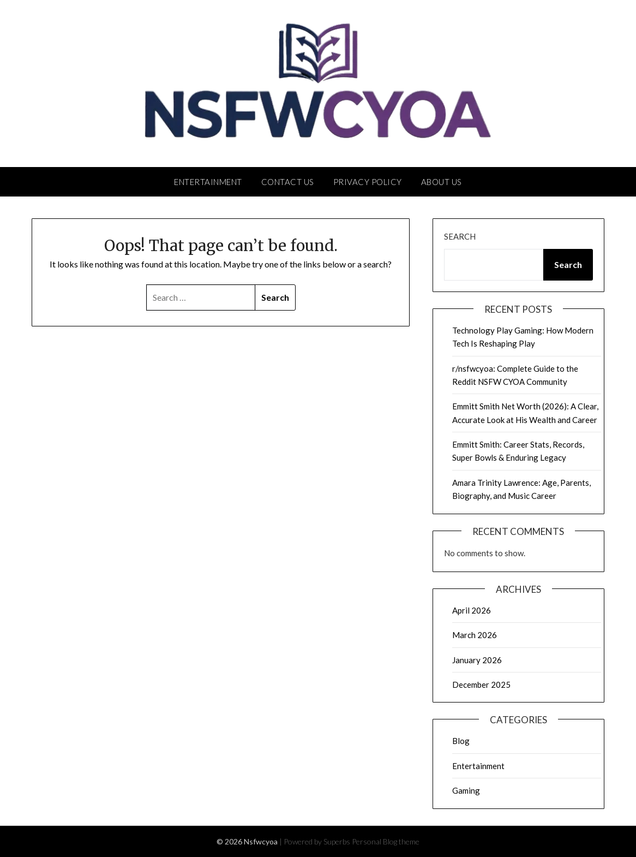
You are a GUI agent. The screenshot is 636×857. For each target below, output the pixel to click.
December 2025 (481, 684)
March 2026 (474, 635)
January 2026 (477, 660)
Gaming (466, 790)
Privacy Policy (367, 182)
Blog (461, 741)
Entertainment (208, 182)
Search (460, 236)
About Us (441, 182)
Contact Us (287, 182)
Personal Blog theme (385, 841)
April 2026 (471, 610)
